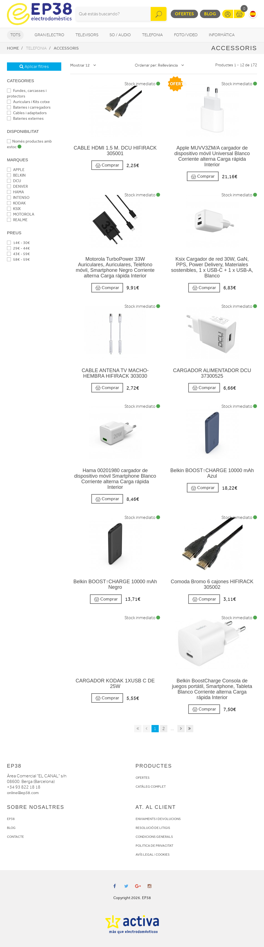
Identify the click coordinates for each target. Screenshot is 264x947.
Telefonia (152, 35)
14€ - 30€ (18, 242)
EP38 (11, 819)
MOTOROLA (20, 214)
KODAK (16, 203)
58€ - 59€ (18, 259)
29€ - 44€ (18, 248)
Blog (210, 13)
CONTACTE (15, 837)
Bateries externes (25, 118)
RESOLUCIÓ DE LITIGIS (153, 828)
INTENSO (18, 197)
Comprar (107, 165)
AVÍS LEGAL (145, 854)
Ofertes (184, 13)
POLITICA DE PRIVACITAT (154, 846)
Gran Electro (49, 35)
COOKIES (163, 854)
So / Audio (120, 35)
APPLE (16, 169)
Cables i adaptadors (27, 113)
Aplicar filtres (34, 66)
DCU (14, 181)
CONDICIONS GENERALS (154, 837)
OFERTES (143, 778)
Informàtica (222, 35)
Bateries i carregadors (29, 107)
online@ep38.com (23, 792)
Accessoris (66, 48)
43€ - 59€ (18, 254)
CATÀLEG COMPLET (151, 787)
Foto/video (186, 35)
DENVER (17, 186)
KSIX (14, 208)
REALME (17, 220)
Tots (15, 35)
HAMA (15, 192)
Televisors (86, 35)
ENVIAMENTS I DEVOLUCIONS (158, 819)
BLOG (11, 828)
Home (13, 48)
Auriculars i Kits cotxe (28, 101)
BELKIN (16, 175)
